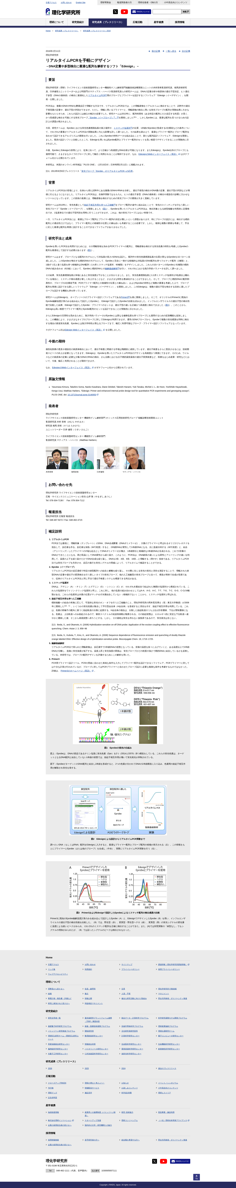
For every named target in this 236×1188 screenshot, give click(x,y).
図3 (167, 305)
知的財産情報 (53, 1112)
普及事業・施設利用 (166, 1112)
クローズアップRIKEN (57, 1083)
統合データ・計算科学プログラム (135, 1018)
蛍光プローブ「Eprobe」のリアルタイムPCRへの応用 (107, 171)
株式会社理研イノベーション (61, 1120)
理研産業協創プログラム (168, 1026)
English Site (80, 3)
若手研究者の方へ (92, 1140)
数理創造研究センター (94, 1036)
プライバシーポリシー (130, 969)
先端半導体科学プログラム (132, 1026)
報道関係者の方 (124, 2)
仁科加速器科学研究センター (96, 1054)
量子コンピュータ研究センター (170, 1036)
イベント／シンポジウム (168, 1083)
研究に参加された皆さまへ (59, 1003)
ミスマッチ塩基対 (123, 128)
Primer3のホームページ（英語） (77, 671)
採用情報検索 (53, 1140)
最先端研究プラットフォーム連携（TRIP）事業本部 (98, 1019)
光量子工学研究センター (58, 1054)
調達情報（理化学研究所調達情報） (173, 964)
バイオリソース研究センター (96, 1049)
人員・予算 (125, 994)
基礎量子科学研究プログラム (59, 1026)
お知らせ (125, 1083)
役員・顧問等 (90, 989)
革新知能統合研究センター (59, 1044)
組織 (50, 994)
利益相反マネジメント (94, 1003)
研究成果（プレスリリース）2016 (97, 31)
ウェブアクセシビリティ (58, 974)
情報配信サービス (92, 1088)
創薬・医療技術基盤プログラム (97, 1026)
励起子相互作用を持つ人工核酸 (99, 205)
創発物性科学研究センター (169, 1049)
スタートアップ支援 (93, 1120)
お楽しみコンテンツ (129, 1088)
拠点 (86, 994)
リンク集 (51, 969)
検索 (184, 12)
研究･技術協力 (127, 1112)
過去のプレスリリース (167, 1068)
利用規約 (88, 969)
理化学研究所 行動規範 (167, 989)
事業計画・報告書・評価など (59, 998)
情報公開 (88, 998)
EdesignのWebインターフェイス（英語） (159, 154)
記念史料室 (52, 1098)
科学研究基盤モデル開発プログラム (172, 1018)
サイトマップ (126, 964)
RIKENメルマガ (143, 12)
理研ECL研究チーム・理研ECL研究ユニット (63, 1037)
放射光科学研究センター (131, 1054)
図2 (89, 250)
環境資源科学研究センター (132, 1049)
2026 (50, 1068)
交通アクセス (51, 3)
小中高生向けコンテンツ (175, 2)
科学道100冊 (126, 1093)
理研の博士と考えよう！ (95, 1083)
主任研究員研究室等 (129, 1031)
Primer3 (125, 297)
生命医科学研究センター (131, 1044)
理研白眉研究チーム (166, 1031)
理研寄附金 (105, 2)
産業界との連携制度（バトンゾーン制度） (100, 1114)
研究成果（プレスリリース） (67, 31)
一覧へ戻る (171, 51)
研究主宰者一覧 (54, 1018)
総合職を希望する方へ (130, 1140)
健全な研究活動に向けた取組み (134, 998)
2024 (123, 1068)
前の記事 (156, 51)
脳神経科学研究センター (58, 1049)
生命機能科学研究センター (169, 1044)
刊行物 (50, 1088)
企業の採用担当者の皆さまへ (59, 1125)
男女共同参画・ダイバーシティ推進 (172, 998)
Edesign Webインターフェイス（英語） (85, 330)
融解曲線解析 (112, 268)
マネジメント (163, 994)
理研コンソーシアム (129, 1120)
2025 (87, 1068)
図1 (104, 209)
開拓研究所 (89, 1031)
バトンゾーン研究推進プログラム (61, 1031)
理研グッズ (52, 1093)
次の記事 (186, 51)
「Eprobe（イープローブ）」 (103, 117)
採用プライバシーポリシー (169, 969)
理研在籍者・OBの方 (148, 2)
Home (48, 31)
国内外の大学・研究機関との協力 (98, 1125)
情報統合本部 (90, 1044)
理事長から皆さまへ (56, 989)
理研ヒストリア (164, 1093)
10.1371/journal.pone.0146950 (83, 394)
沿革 (123, 989)
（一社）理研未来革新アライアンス (173, 1120)
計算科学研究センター (130, 1036)
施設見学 (88, 1093)
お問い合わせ (66, 3)
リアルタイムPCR (97, 95)
